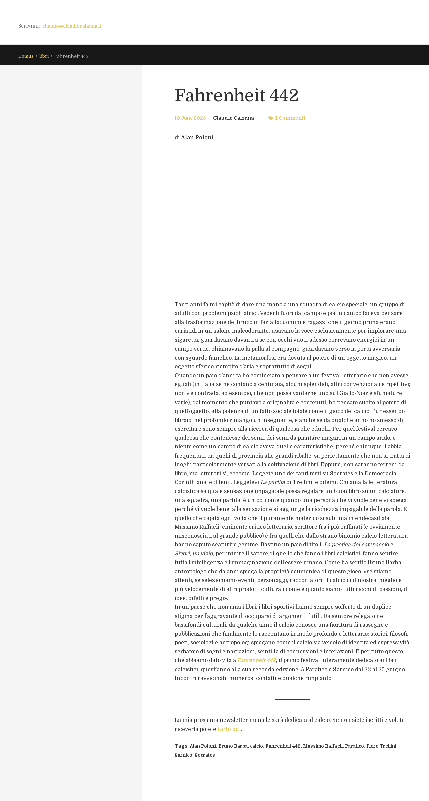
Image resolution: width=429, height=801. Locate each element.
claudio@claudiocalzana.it (73, 26)
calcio (262, 746)
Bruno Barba (236, 746)
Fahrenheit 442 (290, 746)
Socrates (228, 755)
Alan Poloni (204, 746)
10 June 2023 (191, 118)
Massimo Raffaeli (332, 746)
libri (46, 56)
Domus (26, 56)
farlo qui (229, 730)
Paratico (367, 746)
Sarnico (205, 755)
